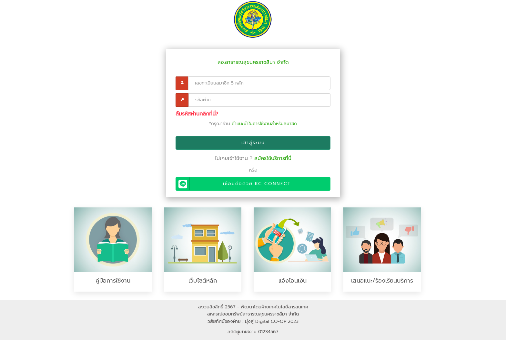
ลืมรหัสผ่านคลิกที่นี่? (197, 114)
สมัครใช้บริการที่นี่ (272, 158)
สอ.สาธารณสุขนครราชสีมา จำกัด (253, 62)
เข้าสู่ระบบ (253, 142)
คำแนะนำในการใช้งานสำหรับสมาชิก (264, 123)
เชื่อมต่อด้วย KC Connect (234, 183)
